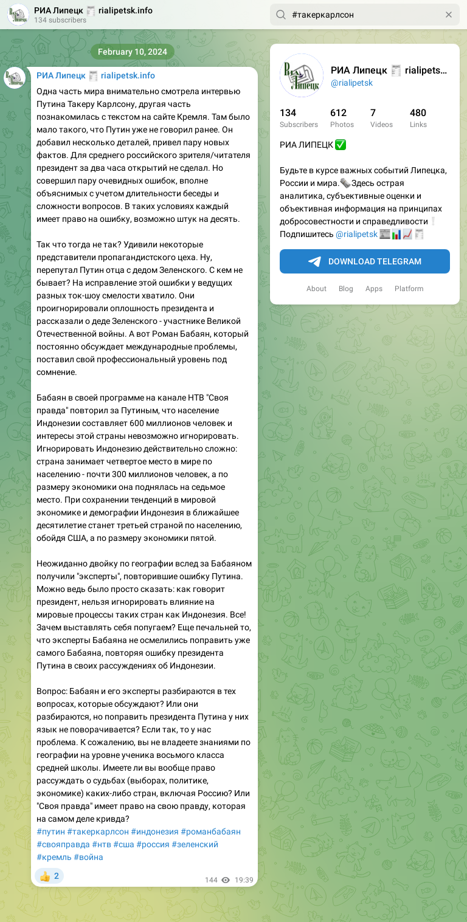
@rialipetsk (352, 83)
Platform (409, 288)
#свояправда (63, 844)
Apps (373, 288)
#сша (123, 844)
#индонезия (155, 831)
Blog (346, 288)
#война (88, 857)
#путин (50, 831)
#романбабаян (211, 831)
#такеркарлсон (98, 831)
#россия (153, 844)
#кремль (54, 857)
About (316, 288)
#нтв (101, 844)
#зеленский (194, 844)
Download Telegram (364, 261)
